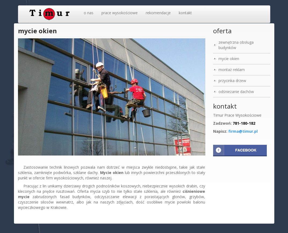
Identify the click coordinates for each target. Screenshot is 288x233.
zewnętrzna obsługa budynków (236, 45)
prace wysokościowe (119, 12)
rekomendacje (158, 12)
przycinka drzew (232, 80)
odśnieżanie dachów (236, 91)
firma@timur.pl (243, 131)
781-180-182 (244, 123)
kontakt (185, 12)
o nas (88, 12)
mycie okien (228, 58)
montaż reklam (231, 69)
